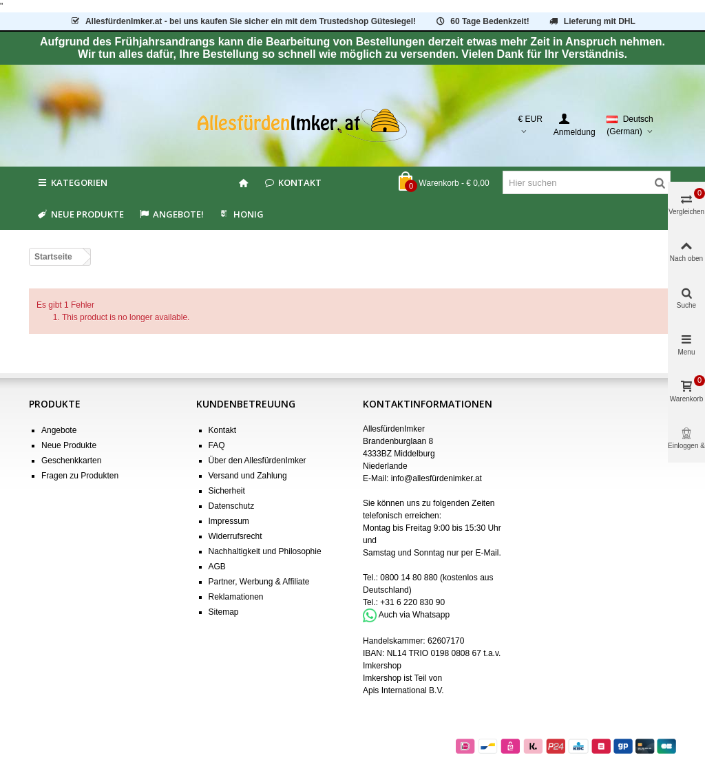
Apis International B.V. (403, 690)
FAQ (217, 445)
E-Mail (486, 553)
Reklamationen (236, 597)
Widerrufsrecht (235, 536)
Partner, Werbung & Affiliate (259, 582)
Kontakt (292, 182)
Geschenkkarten (71, 460)
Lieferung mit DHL (591, 21)
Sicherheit (227, 491)
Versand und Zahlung (248, 475)
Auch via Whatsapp (414, 615)
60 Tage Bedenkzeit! (481, 21)
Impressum (229, 521)
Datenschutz (232, 506)
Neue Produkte (80, 214)
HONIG (240, 214)
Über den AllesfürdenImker (257, 460)
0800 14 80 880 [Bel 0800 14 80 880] (408, 577)
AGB (217, 566)
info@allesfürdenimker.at (436, 478)
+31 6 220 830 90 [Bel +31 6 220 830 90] (412, 602)
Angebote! (171, 214)
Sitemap (224, 612)
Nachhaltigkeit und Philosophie (265, 551)
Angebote (58, 430)
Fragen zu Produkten (79, 475)
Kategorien (71, 182)
